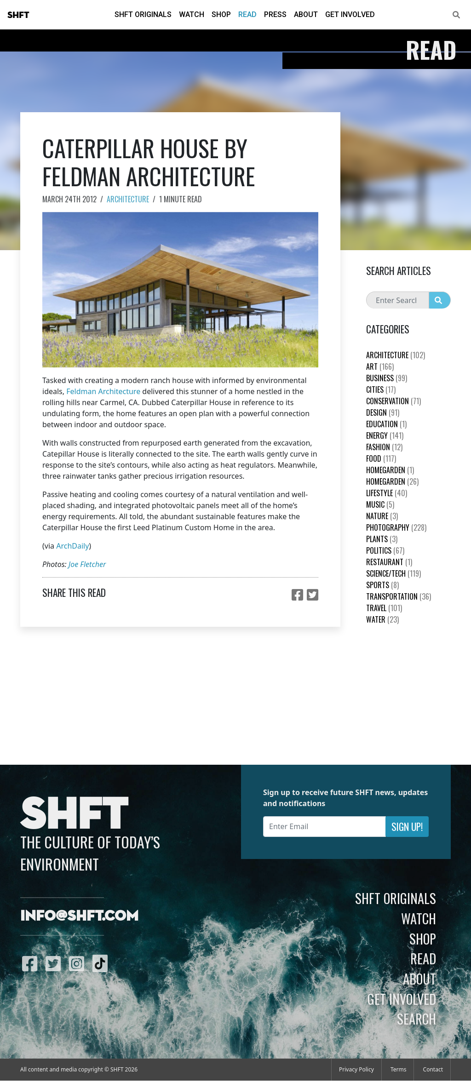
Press (275, 14)
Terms (399, 1069)
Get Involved (350, 14)
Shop (221, 14)
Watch (191, 14)
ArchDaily (72, 546)
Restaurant (389, 561)
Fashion (384, 446)
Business (386, 378)
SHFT (18, 15)
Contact (433, 1069)
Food (381, 458)
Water (382, 619)
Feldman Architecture (103, 391)
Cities (381, 389)
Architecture (128, 199)
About (306, 14)
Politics (385, 550)
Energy (384, 435)
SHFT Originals (143, 14)
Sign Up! (407, 826)
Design (382, 412)
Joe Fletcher (87, 564)
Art (380, 366)
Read (247, 14)
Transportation (398, 596)
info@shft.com (79, 916)
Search (416, 1018)
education (386, 423)
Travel (384, 607)
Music (380, 504)
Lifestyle (386, 492)
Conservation (393, 401)
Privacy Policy (356, 1069)
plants (381, 538)
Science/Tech (393, 573)
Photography (396, 527)
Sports (382, 584)
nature (382, 515)
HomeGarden (390, 469)
